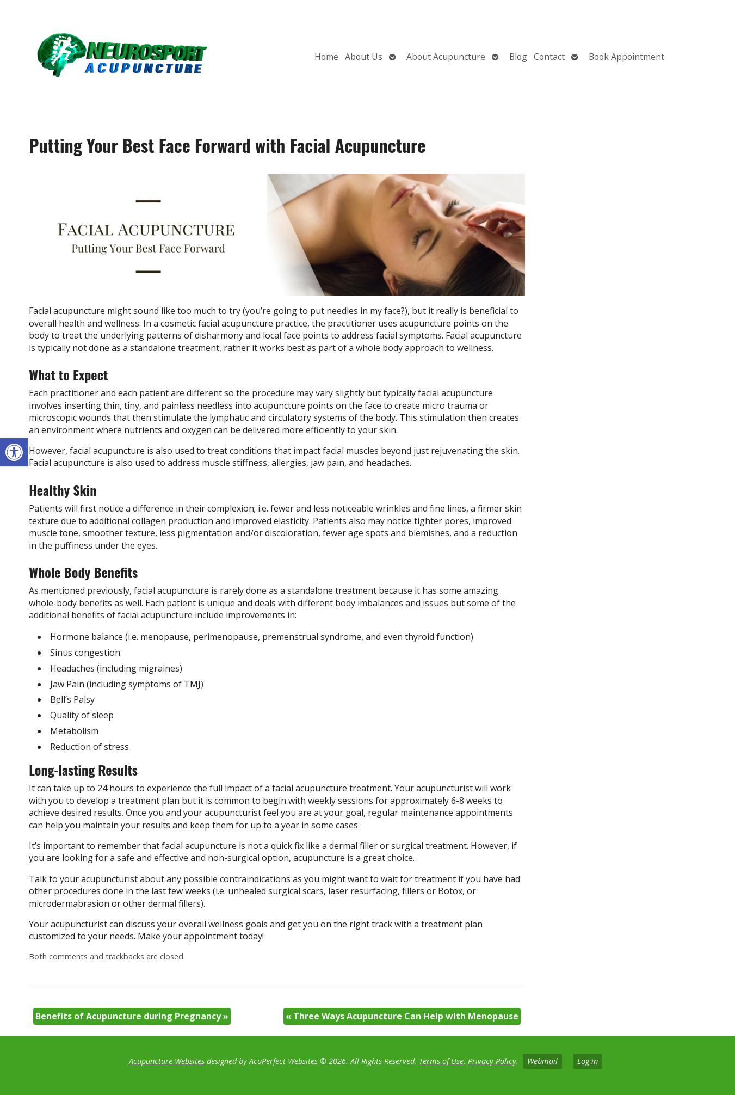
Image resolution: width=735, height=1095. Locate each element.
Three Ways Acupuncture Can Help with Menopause (402, 1016)
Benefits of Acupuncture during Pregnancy (131, 1016)
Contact (549, 57)
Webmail (542, 1061)
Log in (587, 1061)
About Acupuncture (445, 57)
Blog (518, 57)
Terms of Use (441, 1061)
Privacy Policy (492, 1061)
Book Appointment (626, 57)
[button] (14, 452)
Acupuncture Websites (167, 1061)
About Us (363, 57)
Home (326, 57)
